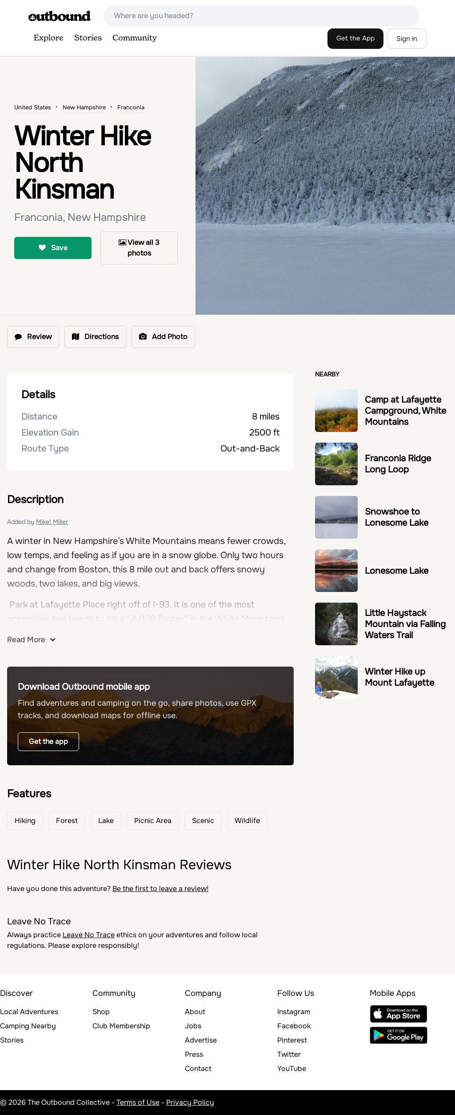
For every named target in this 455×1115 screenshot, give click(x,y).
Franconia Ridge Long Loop (398, 464)
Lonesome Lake (396, 570)
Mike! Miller (52, 522)
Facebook (294, 1026)
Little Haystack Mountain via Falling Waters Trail (405, 624)
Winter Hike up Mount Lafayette (399, 677)
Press (194, 1054)
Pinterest (292, 1040)
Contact (198, 1068)
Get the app (48, 741)
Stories (88, 38)
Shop (101, 1011)
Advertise (201, 1040)
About (195, 1011)
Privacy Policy (190, 1102)
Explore (49, 38)
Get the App (355, 38)
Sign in (406, 38)
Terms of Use (138, 1102)
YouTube (291, 1068)
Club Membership (121, 1026)
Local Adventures (29, 1011)
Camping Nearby (28, 1026)
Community (134, 38)
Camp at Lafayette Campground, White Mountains (405, 411)
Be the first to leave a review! (160, 888)
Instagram (293, 1011)
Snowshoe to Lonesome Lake (396, 517)
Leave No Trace (89, 934)
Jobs (193, 1026)
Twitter (289, 1054)
